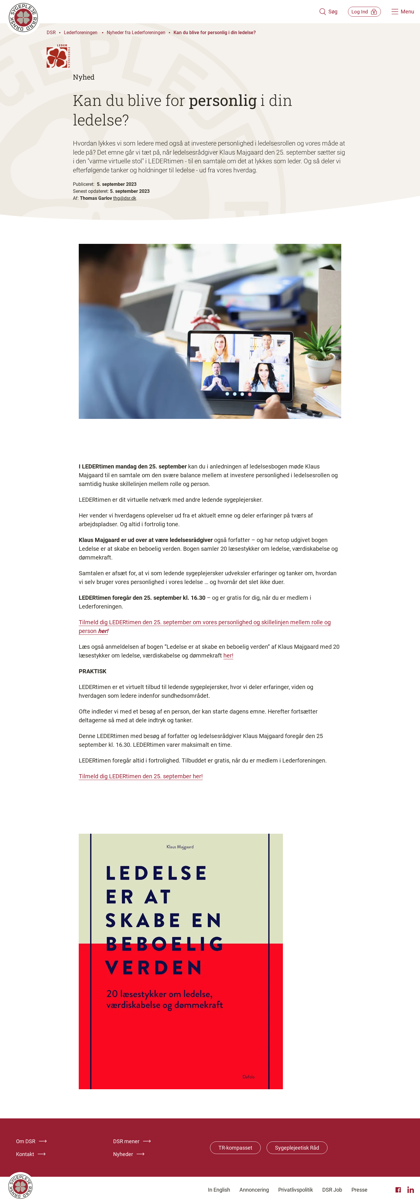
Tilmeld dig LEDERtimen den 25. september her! (141, 776)
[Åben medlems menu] (360, 11)
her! (103, 630)
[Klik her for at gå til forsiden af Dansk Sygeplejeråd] (158, 11)
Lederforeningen (81, 32)
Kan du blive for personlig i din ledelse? (215, 32)
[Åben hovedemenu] (402, 11)
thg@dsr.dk (124, 198)
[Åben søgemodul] (320, 11)
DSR (51, 32)
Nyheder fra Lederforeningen (136, 32)
